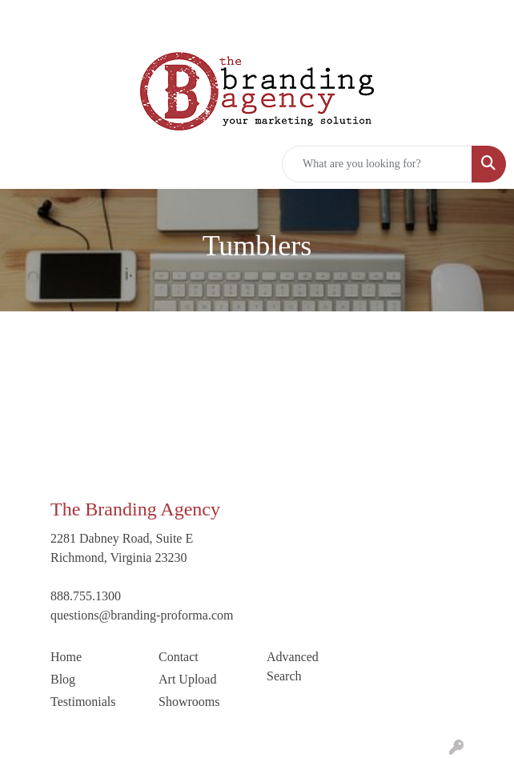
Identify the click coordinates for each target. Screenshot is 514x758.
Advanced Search (293, 666)
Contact (179, 657)
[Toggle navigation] (25, 164)
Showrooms (189, 701)
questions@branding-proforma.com (141, 615)
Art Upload (187, 679)
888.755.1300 (85, 596)
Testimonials (83, 701)
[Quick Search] (377, 164)
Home (66, 657)
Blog (62, 679)
